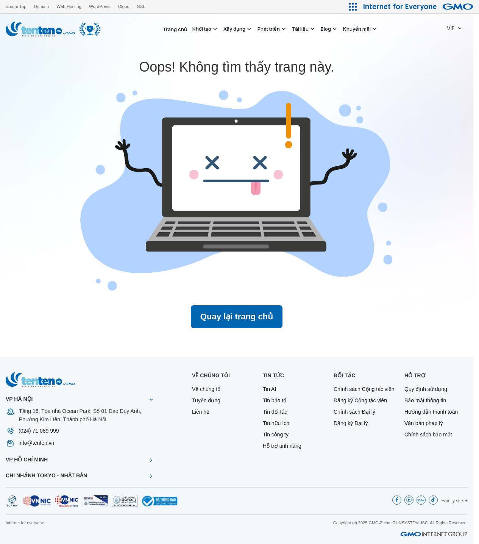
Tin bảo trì (275, 400)
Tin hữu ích (276, 423)
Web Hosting (68, 6)
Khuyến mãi (357, 29)
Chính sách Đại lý (354, 412)
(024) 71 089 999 (39, 431)
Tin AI (269, 389)
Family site (452, 500)
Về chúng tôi (207, 389)
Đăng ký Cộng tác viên (360, 400)
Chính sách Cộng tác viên (364, 389)
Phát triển (268, 29)
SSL (141, 6)
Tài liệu (300, 29)
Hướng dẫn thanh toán (431, 412)
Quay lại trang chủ (236, 316)
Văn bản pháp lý (423, 423)
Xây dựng (234, 29)
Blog (326, 29)
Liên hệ (200, 412)
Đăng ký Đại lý (351, 423)
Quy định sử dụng (425, 389)
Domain (41, 6)
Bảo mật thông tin (425, 400)
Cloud (124, 6)
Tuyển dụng (206, 400)
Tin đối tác (275, 412)
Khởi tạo (201, 29)
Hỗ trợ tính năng (282, 446)
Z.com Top (16, 6)
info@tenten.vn (36, 443)
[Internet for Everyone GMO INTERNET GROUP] (419, 6)
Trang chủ (175, 29)
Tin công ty (276, 434)
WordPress (100, 6)
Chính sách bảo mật (428, 434)
